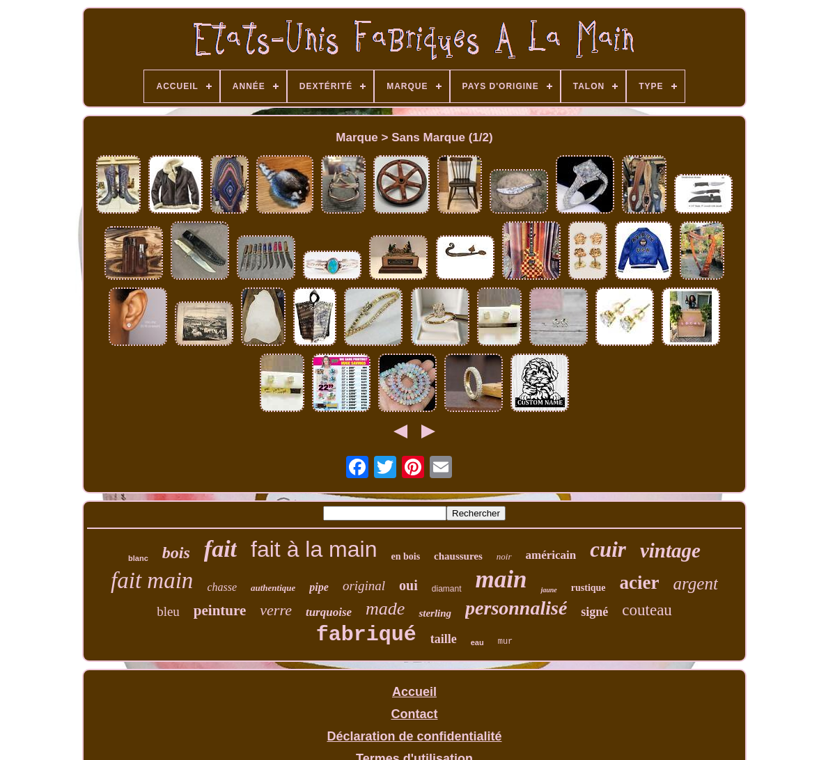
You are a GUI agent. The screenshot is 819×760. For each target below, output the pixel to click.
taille (443, 639)
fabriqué (366, 635)
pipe (319, 587)
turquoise (329, 612)
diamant (447, 589)
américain (551, 555)
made (385, 609)
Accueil (414, 692)
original (364, 585)
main (501, 579)
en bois (405, 556)
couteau (647, 610)
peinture (220, 610)
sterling (435, 613)
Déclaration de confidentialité (414, 736)
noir (504, 556)
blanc (138, 558)
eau (477, 642)
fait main (152, 580)
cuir (608, 549)
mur (505, 642)
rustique (588, 588)
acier (640, 582)
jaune (548, 590)
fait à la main (314, 549)
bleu (168, 611)
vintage (670, 550)
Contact (414, 714)
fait (220, 549)
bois (176, 553)
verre (276, 610)
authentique (273, 588)
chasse (222, 587)
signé (594, 612)
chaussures (458, 556)
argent (695, 583)
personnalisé (516, 608)
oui (408, 585)
